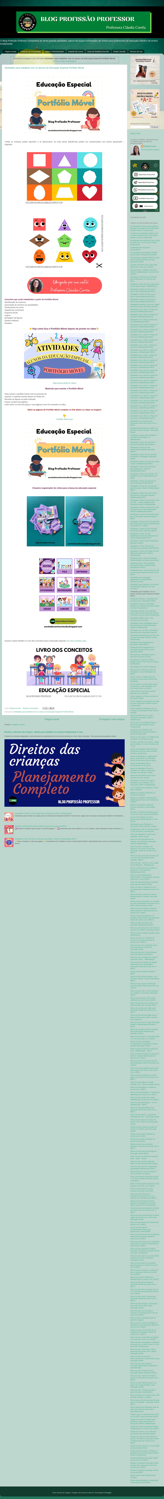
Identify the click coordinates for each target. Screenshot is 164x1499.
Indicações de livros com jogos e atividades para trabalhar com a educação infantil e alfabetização (142, 783)
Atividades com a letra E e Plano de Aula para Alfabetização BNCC (143, 331)
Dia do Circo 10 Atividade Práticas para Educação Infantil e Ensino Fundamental (143, 725)
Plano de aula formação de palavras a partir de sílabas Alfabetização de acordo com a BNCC (144, 1056)
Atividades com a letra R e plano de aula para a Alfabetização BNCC (143, 376)
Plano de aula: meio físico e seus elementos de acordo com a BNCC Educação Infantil (143, 1351)
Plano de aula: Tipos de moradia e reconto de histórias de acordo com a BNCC (144, 1378)
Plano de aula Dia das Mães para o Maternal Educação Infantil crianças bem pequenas (143, 1017)
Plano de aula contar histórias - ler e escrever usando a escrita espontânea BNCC (144, 979)
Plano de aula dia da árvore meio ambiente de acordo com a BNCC (143, 999)
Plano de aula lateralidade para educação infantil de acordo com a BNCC (143, 1110)
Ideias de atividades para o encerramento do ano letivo (140, 764)
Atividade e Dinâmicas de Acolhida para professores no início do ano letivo (143, 279)
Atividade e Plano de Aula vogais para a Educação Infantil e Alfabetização (144, 285)
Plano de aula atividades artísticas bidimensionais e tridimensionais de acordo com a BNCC (143, 911)
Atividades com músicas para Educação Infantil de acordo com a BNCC (143, 423)
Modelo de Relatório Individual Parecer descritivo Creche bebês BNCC (142, 807)
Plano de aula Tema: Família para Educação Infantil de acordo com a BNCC (143, 1299)
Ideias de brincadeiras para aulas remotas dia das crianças (143, 776)
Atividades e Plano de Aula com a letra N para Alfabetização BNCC (143, 300)
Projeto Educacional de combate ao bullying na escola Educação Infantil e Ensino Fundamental (144, 1453)
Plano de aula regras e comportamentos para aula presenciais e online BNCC (140, 1229)
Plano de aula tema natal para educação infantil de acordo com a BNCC (143, 1284)
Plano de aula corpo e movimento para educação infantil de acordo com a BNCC (144, 986)
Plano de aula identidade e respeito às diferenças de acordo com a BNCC (144, 1093)
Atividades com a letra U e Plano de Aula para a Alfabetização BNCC (144, 392)
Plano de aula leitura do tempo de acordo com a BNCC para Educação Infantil (144, 1122)
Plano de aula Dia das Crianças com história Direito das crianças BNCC (144, 1004)
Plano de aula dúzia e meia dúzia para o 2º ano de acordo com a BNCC (144, 1037)
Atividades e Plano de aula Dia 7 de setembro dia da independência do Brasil (143, 476)
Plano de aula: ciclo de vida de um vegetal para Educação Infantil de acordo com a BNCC (143, 1332)
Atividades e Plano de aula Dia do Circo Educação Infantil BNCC (143, 482)
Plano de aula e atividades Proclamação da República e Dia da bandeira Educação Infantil (144, 1044)
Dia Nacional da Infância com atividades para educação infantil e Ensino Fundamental (143, 732)
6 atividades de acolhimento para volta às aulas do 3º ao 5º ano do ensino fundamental (144, 242)
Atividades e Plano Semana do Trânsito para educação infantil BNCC (144, 547)
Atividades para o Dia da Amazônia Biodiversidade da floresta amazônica (144, 559)
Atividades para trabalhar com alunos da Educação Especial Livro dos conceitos (144, 587)
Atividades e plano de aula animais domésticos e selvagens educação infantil (143, 457)
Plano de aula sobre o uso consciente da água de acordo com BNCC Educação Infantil (144, 1258)
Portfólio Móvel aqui (64, 419)
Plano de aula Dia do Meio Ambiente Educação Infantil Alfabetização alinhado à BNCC (144, 1031)
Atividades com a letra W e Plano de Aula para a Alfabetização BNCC (144, 402)
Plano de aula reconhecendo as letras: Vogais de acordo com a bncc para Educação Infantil (144, 1217)
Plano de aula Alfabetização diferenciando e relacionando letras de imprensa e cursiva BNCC (144, 877)
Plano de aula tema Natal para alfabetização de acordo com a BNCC (144, 1278)
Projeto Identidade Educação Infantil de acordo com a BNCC (144, 1459)
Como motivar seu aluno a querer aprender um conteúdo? (143, 692)
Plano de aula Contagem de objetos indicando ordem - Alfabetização (144, 958)
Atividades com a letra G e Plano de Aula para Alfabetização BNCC (144, 341)
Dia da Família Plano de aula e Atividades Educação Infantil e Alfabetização (142, 718)
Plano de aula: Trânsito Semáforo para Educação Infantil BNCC (143, 1391)
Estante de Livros (75, 51)
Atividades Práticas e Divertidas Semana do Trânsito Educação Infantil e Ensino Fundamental (144, 606)
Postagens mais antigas (112, 719)
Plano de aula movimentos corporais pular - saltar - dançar (144, 1157)
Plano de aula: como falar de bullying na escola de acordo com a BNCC (144, 1338)
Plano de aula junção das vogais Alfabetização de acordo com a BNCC (144, 1098)
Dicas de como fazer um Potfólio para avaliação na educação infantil (144, 738)
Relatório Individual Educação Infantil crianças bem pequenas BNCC (41, 826)
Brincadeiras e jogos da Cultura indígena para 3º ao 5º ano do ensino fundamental (144, 662)
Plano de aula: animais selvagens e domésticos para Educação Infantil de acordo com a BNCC (144, 1325)
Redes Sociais (119, 51)
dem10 (91, 1493)
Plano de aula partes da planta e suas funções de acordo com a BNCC (144, 1185)
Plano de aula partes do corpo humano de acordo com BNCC (142, 1190)
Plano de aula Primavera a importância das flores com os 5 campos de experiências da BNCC (143, 1196)
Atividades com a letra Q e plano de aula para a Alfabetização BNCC (143, 371)
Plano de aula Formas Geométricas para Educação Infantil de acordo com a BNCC (144, 1063)
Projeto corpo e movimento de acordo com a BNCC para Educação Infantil (144, 1415)
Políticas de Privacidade (30, 51)
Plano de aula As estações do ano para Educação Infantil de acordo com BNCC (144, 889)
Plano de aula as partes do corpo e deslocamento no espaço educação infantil (143, 896)
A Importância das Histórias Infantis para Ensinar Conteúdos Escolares (143, 254)
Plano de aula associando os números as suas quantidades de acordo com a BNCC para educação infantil (144, 903)
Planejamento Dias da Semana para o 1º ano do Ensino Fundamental (144, 830)
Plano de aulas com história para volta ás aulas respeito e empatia (144, 1396)
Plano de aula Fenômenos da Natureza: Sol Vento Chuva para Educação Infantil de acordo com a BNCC (143, 850)
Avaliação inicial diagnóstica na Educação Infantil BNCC (142, 643)
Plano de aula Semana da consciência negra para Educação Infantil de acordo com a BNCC (144, 1236)
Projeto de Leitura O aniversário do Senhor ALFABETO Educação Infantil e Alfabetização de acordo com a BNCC (144, 1440)
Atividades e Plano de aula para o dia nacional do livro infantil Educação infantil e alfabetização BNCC (144, 509)
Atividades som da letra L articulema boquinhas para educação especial (144, 631)
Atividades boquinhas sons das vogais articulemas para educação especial (144, 305)
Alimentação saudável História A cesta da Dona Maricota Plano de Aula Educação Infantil (144, 260)
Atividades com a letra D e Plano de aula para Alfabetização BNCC (144, 316)
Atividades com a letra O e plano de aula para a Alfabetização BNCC (143, 361)
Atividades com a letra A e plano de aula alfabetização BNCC (143, 321)
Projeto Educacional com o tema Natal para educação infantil (144, 1447)
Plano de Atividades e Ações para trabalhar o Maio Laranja (143, 835)
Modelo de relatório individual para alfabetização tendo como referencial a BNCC (144, 800)
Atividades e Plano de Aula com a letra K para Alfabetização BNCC (143, 290)
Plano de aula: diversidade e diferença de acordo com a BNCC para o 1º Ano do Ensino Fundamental (144, 1344)
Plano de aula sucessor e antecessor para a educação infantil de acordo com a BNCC (144, 1272)
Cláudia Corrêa (150, 146)
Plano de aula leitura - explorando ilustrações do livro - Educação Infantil (144, 1116)
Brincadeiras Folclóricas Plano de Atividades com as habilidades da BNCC (143, 672)
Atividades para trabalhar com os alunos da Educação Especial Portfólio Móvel (44, 68)
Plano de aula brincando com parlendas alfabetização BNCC (142, 924)
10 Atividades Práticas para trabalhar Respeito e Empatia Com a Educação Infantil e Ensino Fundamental (144, 228)
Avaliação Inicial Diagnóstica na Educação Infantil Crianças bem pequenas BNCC (142, 649)
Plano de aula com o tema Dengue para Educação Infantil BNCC (143, 953)
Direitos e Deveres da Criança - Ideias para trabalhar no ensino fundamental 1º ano (43, 732)
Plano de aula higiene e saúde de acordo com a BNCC (143, 1088)
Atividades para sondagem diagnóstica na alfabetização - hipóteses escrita (141, 579)
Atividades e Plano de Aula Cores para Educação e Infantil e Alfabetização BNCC (45, 839)
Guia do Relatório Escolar (98, 51)
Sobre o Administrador (54, 51)
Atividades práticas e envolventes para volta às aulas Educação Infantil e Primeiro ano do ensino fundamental (144, 613)
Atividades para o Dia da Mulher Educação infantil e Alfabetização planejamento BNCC (142, 565)
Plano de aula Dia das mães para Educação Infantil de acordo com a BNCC (143, 1010)
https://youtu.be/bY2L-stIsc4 (64, 383)
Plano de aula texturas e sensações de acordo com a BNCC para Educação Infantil (143, 1306)
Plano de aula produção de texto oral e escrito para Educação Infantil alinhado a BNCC (144, 858)
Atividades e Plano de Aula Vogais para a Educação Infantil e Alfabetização (43, 813)
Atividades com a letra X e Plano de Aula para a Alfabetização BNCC (143, 407)
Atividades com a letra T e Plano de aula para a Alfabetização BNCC (143, 387)
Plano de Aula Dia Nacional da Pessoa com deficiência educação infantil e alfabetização (143, 841)
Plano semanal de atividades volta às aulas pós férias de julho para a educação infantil (144, 1409)
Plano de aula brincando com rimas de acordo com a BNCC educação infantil (144, 929)
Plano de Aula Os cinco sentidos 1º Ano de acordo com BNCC (143, 1173)
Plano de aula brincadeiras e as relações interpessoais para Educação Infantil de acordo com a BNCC (144, 918)
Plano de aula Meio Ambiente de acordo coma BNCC (142, 1140)
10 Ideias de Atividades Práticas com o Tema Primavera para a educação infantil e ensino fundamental (144, 235)
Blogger (108, 1493)
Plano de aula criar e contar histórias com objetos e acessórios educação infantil (144, 993)
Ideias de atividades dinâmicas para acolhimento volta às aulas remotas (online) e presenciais (144, 751)
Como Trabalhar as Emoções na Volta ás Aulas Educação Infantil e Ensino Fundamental (144, 703)
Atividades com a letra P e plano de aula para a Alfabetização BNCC (143, 366)
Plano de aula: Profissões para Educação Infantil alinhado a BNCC (143, 1372)
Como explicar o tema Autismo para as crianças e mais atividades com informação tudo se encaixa (143, 686)
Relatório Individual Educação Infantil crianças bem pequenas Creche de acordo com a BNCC (144, 1465)
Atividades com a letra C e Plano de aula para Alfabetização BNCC (144, 310)
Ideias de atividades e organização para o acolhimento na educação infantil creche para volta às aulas (143, 758)
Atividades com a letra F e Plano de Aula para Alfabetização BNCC (143, 336)
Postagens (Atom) (18, 724)
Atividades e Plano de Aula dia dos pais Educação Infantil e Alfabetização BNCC (144, 488)
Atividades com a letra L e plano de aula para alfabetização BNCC (143, 356)
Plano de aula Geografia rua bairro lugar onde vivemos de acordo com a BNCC (144, 1077)
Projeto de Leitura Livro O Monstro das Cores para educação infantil (143, 1433)
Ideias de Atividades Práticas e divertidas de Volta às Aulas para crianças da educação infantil (142, 770)
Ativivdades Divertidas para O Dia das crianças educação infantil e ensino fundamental (144, 637)
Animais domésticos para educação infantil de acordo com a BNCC (143, 266)
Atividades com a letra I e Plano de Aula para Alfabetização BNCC (143, 346)
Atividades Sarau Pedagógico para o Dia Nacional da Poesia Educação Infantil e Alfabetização (144, 625)
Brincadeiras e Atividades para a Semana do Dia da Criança (142, 656)
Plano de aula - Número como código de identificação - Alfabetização (144, 864)
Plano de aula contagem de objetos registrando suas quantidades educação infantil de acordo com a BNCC (143, 965)
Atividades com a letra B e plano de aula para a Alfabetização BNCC (143, 326)
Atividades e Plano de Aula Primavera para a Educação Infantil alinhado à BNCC (144, 516)
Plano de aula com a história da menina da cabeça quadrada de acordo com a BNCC (142, 940)
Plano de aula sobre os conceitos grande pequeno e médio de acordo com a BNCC (143, 1265)
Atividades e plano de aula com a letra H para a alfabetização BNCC (144, 463)
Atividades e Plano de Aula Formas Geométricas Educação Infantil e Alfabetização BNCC (143, 495)
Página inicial (10, 51)
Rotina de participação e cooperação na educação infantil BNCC (144, 1481)
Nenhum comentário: (31, 708)
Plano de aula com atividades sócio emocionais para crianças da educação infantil (143, 947)
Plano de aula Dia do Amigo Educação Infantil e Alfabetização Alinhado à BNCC (144, 1024)
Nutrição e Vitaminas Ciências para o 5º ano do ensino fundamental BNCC (144, 813)
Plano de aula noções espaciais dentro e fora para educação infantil (143, 1162)
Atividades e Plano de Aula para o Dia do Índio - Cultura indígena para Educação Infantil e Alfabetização (144, 502)
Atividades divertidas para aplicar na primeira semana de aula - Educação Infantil (144, 430)
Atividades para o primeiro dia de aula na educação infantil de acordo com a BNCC (144, 572)
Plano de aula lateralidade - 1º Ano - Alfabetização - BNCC (144, 1104)
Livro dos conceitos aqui (76, 641)
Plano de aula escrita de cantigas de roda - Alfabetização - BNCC (144, 1050)
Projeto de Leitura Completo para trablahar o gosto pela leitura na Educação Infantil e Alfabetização (143, 1421)
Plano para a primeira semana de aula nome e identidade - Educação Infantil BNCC (144, 1402)
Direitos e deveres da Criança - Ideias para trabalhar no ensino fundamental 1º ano (144, 744)
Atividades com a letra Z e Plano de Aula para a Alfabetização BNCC (143, 417)
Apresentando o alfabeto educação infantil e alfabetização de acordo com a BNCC (144, 272)
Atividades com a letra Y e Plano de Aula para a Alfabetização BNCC (143, 412)
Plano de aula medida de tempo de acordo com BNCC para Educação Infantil (143, 1129)
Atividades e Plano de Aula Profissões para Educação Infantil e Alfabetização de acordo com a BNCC (144, 524)
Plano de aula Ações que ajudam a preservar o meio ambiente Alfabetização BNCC (143, 870)
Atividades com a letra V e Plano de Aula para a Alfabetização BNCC (143, 397)
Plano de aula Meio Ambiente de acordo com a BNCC (142, 1135)
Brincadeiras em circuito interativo (143, 667)
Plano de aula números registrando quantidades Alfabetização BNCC (143, 1167)
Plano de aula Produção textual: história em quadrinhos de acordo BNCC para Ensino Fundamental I (143, 1203)
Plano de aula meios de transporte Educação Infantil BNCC (143, 1152)
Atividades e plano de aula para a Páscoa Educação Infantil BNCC (143, 443)
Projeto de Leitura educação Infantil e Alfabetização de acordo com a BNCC (144, 1428)
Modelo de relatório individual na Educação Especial (142, 794)
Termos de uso (136, 51)
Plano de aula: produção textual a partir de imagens (143, 1319)
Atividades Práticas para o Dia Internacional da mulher (141, 619)
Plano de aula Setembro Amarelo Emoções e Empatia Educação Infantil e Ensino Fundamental (144, 1251)
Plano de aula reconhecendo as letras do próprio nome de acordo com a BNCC (144, 1210)
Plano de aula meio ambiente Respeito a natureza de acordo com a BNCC (144, 1146)
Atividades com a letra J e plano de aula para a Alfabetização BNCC (143, 351)
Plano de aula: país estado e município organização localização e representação (144, 1366)
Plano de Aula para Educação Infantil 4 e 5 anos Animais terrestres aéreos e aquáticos (144, 1179)
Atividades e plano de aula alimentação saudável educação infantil (142, 449)
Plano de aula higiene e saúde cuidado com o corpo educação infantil (144, 1083)
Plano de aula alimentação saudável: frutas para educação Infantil (144, 883)
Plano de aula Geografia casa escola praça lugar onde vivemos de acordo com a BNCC (144, 1070)
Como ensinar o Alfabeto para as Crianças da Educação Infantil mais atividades (143, 679)
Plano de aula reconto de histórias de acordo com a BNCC (144, 1223)
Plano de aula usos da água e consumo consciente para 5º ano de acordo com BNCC (144, 1313)
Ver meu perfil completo (150, 150)
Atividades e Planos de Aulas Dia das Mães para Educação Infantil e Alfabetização (144, 553)
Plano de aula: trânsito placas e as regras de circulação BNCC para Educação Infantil (143, 1385)
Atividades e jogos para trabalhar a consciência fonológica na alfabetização (143, 437)
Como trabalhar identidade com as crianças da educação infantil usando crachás (144, 710)
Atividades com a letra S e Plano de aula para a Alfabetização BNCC (143, 381)
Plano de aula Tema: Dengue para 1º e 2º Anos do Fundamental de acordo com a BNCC (144, 1291)
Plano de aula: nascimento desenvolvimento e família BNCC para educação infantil (144, 1358)
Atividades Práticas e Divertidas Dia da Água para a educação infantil (143, 600)
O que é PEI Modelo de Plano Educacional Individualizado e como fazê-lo (144, 819)
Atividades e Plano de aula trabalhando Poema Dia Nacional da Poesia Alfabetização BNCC (144, 536)
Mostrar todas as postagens (64, 61)
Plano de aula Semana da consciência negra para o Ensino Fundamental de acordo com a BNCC (144, 1244)
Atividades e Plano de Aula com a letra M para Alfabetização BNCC (143, 295)
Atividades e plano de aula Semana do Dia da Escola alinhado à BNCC (143, 530)
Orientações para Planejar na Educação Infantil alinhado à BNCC (143, 825)
